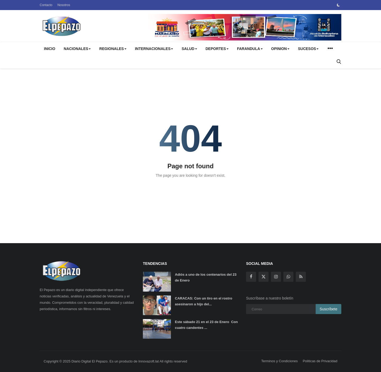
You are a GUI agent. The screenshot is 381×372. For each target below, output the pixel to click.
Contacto (46, 5)
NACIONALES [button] (77, 49)
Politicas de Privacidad (320, 361)
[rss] (301, 277)
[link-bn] (244, 27)
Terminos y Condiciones (279, 361)
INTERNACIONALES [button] (154, 49)
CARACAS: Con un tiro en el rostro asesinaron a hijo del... (203, 301)
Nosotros (63, 5)
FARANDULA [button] (250, 49)
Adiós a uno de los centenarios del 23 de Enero (206, 277)
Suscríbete (328, 309)
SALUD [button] (189, 49)
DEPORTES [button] (217, 49)
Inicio (49, 49)
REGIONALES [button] (112, 49)
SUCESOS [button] (308, 49)
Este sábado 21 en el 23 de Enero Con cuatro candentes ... (206, 325)
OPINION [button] (280, 49)
